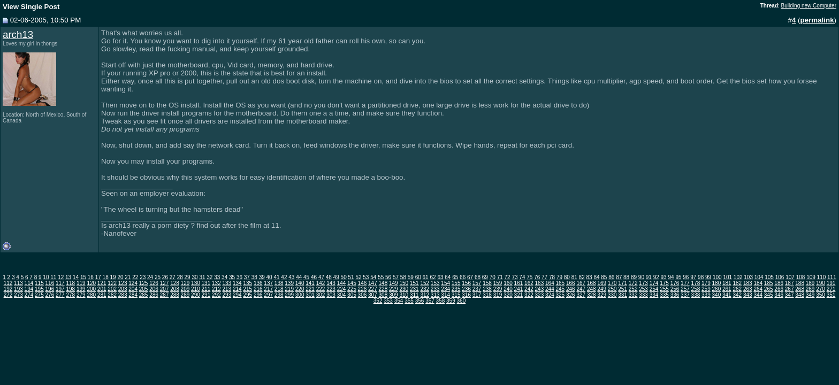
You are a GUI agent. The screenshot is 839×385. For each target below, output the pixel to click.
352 (378, 301)
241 (518, 289)
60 (418, 277)
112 (8, 283)
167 (580, 283)
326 (570, 295)
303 (330, 295)
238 (487, 289)
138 (279, 283)
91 (649, 277)
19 (113, 277)
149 (393, 283)
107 (790, 277)
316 (466, 295)
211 (206, 289)
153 (435, 283)
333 (643, 295)
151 (414, 283)
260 (716, 289)
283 (122, 295)
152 (424, 283)
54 (373, 277)
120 (91, 283)
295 (247, 295)
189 (810, 283)
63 (440, 277)
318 (487, 295)
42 (284, 277)
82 (582, 277)
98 (701, 277)
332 (633, 295)
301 (310, 295)
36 (239, 277)
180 (716, 283)
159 (497, 283)
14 (76, 277)
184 (757, 283)
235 (456, 289)
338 (695, 295)
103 (748, 277)
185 (768, 283)
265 (768, 289)
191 (831, 283)
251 (622, 289)
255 (664, 289)
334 (654, 295)
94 (671, 277)
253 (643, 289)
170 (612, 283)
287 (164, 295)
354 (398, 301)
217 (268, 289)
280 (91, 295)
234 (445, 289)
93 (664, 277)
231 (414, 289)
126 (153, 283)
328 (591, 295)
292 (216, 295)
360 (461, 301)
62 (433, 277)
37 (247, 277)
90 (641, 277)
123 (122, 283)
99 (708, 277)
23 (143, 277)
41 (276, 277)
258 (695, 289)
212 (216, 289)
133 (226, 283)
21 (128, 277)
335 (664, 295)
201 (101, 289)
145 (351, 283)
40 (269, 277)
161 (518, 283)
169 (601, 283)
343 (747, 295)
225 (351, 289)
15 (83, 277)
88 (626, 277)
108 (800, 277)
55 (381, 277)
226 (362, 289)
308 (383, 295)
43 (291, 277)
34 (224, 277)
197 (60, 289)
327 (580, 295)
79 (559, 277)
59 (411, 277)
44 (299, 277)
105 (769, 277)
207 (164, 289)
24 (150, 277)
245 (560, 289)
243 (539, 289)
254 (654, 289)
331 (622, 295)
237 (477, 289)
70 (492, 277)
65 (455, 277)
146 (362, 283)
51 (351, 277)
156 (466, 283)
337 (685, 295)
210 (195, 289)
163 (539, 283)
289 (185, 295)
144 (341, 283)
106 (779, 277)
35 (232, 277)
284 (133, 295)
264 (757, 289)
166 (570, 283)
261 (726, 289)
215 (247, 289)
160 (508, 283)
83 (589, 277)
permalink (817, 20)
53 (366, 277)
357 (429, 301)
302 (320, 295)
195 (39, 289)
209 (185, 289)
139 (289, 283)
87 (619, 277)
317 (477, 295)
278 (70, 295)
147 (372, 283)
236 (466, 289)
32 (209, 277)
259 (706, 289)
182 (737, 283)
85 (604, 277)
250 (612, 289)
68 (477, 277)
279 (81, 295)
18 (106, 277)
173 (643, 283)
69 (485, 277)
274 (29, 295)
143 (330, 283)
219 (289, 289)
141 (310, 283)
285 (143, 295)
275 (39, 295)
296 (258, 295)
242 (528, 289)
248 (591, 289)
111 (831, 277)
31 (202, 277)
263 (747, 289)
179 (706, 283)
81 (574, 277)
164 (549, 283)
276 (50, 295)
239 (497, 289)
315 (456, 295)
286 (153, 295)
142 (320, 283)
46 (314, 277)
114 (29, 283)
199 (81, 289)
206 (153, 289)
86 (611, 277)
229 (393, 289)
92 (656, 277)
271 (831, 289)
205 (143, 289)
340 (716, 295)
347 (789, 295)
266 (778, 289)
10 (46, 277)
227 (372, 289)
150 (403, 283)
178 (695, 283)
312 (424, 295)
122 (112, 283)
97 (693, 277)
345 (768, 295)
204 (133, 289)
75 (529, 277)
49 (336, 277)
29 (187, 277)
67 (470, 277)
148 (383, 283)
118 (70, 283)
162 (528, 283)
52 (358, 277)
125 (143, 283)
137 (268, 283)
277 (60, 295)
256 (675, 289)
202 (112, 289)
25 (158, 277)
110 (821, 277)
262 (737, 289)
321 (518, 295)
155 (456, 283)
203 (122, 289)
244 (549, 289)
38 (254, 277)
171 (622, 283)
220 (299, 289)
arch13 (18, 34)
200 (91, 289)
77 (544, 277)
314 (445, 295)
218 (279, 289)
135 (247, 283)
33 (217, 277)
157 (477, 283)
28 (180, 277)
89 (634, 277)
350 (820, 295)
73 (514, 277)
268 (799, 289)
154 (445, 283)
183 (747, 283)
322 (528, 295)
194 (29, 289)
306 (362, 295)
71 (500, 277)
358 (440, 301)
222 (320, 289)
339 (706, 295)
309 (393, 295)
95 (678, 277)
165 (560, 283)
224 (341, 289)
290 (195, 295)
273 (18, 295)
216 (258, 289)
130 (195, 283)
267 (789, 289)
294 (237, 295)
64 (448, 277)
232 (424, 289)
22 (135, 277)
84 (596, 277)
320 (508, 295)
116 (50, 283)
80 (567, 277)
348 (799, 295)
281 (101, 295)
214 (237, 289)
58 (403, 277)
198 (70, 289)
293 (226, 295)
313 (435, 295)
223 (330, 289)
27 (173, 277)
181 (726, 283)
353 (388, 301)
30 (194, 277)
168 (591, 283)
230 (403, 289)
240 (508, 289)
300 (299, 295)
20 (120, 277)
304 (341, 295)
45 (306, 277)
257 (685, 289)
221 (310, 289)
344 (757, 295)
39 (262, 277)
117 (60, 283)
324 (549, 295)
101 (727, 277)
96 (686, 277)
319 (497, 295)
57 (396, 277)
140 (299, 283)
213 (226, 289)
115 (39, 283)
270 (820, 289)
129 (185, 283)
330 (612, 295)
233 (435, 289)
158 (487, 283)
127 (164, 283)
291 (206, 295)
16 (91, 277)
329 (601, 295)
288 (174, 295)
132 (216, 283)
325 (560, 295)
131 (206, 283)
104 (759, 277)
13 (68, 277)
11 (53, 277)
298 (279, 295)
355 (409, 301)
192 (8, 289)
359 (450, 301)
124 (133, 283)
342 (737, 295)
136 (258, 283)
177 (685, 283)
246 (570, 289)
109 (810, 277)
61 (426, 277)
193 (18, 289)
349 (810, 295)
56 (388, 277)
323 (539, 295)
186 (778, 283)
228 (383, 289)
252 (633, 289)
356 (419, 301)
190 (820, 283)
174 (654, 283)
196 (50, 289)
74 (522, 277)
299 (289, 295)
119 (81, 283)
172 (633, 283)
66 (463, 277)
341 (726, 295)
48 (329, 277)
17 (98, 277)
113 (18, 283)
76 (537, 277)
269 (810, 289)
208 (174, 289)
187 (789, 283)
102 (738, 277)
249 (601, 289)
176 (675, 283)
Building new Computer (808, 6)
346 (778, 295)
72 (507, 277)
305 (351, 295)
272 (8, 295)
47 (321, 277)
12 (61, 277)
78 (552, 277)
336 (675, 295)
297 (268, 295)
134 (237, 283)
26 (165, 277)
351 (831, 295)
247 (580, 289)
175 (664, 283)
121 (101, 283)
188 (799, 283)
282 (112, 295)
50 (344, 277)
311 (414, 295)
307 (372, 295)
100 (717, 277)
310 (403, 295)
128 (174, 283)
